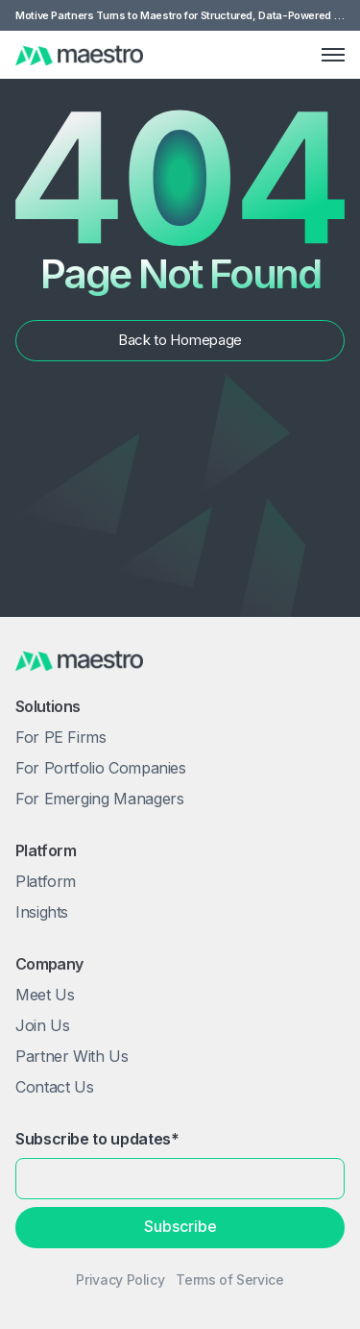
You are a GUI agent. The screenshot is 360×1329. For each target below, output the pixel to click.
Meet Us (44, 994)
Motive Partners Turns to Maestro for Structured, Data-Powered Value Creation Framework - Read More (180, 15)
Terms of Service (229, 1279)
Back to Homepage (180, 340)
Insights (41, 912)
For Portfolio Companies (100, 767)
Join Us (42, 1025)
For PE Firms (61, 737)
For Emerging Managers (99, 798)
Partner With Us (72, 1056)
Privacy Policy (120, 1279)
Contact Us (54, 1086)
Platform (45, 881)
